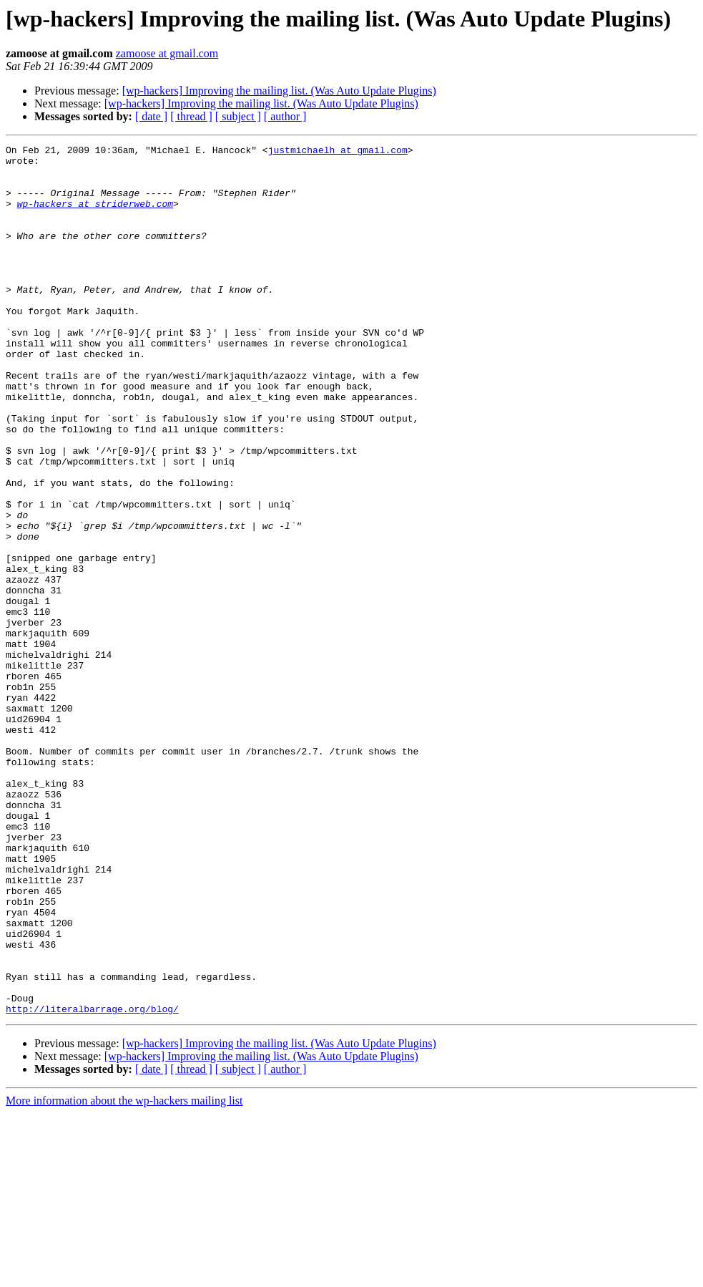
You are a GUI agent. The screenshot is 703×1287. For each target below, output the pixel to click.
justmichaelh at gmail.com (338, 151)
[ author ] (285, 116)
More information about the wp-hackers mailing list (124, 1274)
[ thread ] (191, 116)
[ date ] (151, 116)
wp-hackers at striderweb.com (95, 216)
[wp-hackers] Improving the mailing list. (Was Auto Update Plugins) (279, 90)
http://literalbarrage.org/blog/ (92, 1182)
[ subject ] (238, 116)
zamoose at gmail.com (167, 53)
